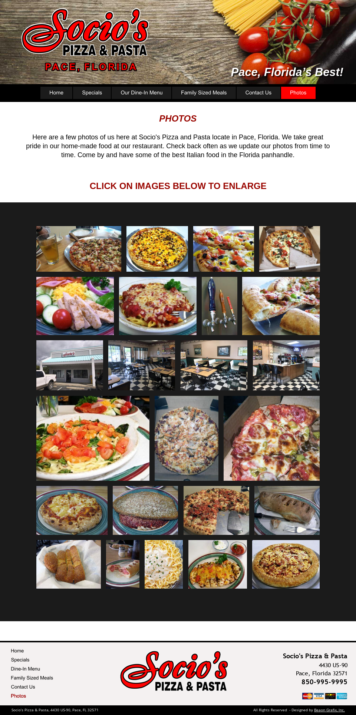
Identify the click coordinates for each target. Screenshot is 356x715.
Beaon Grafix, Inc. (329, 709)
